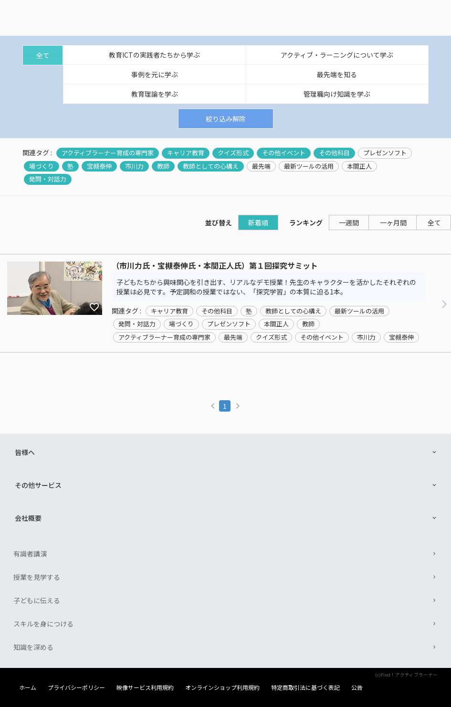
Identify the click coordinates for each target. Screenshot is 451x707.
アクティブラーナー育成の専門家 (108, 153)
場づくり (41, 166)
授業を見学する (36, 577)
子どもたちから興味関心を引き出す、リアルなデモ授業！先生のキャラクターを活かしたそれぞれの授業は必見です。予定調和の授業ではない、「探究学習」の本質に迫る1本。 (266, 286)
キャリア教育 (185, 153)
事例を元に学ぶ (154, 74)
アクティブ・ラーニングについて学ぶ (337, 55)
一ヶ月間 (393, 222)
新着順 (258, 222)
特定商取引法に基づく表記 (305, 687)
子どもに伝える (36, 600)
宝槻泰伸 (99, 166)
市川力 (134, 166)
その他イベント (283, 153)
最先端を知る (337, 74)
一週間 (349, 222)
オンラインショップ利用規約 (222, 687)
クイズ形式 (233, 153)
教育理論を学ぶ (154, 94)
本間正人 (359, 166)
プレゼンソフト (385, 153)
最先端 (261, 166)
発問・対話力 (47, 179)
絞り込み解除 (226, 118)
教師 (163, 166)
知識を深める (33, 647)
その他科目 (334, 153)
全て (43, 55)
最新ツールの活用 (309, 166)
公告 (357, 687)
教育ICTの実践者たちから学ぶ (154, 55)
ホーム (27, 687)
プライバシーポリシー (76, 687)
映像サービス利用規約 (145, 687)
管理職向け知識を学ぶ (337, 94)
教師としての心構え (211, 166)
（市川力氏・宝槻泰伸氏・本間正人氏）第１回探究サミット (215, 266)
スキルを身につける (43, 623)
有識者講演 (30, 553)
